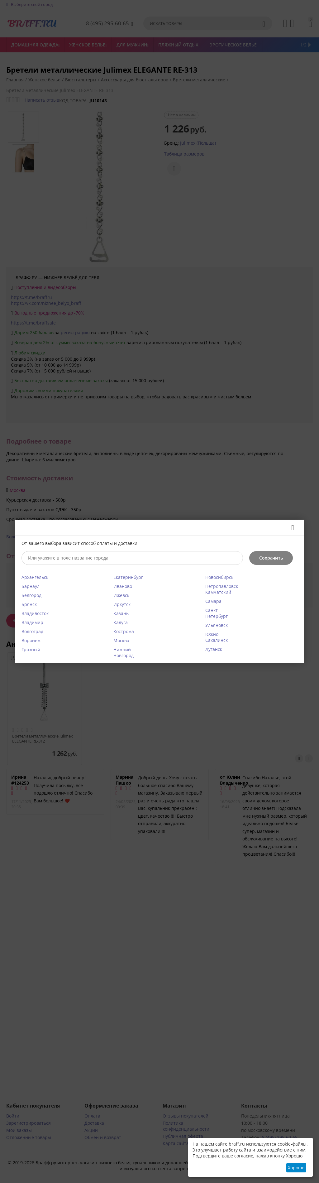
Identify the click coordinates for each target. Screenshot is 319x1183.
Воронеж (30, 640)
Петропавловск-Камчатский (222, 589)
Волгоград (32, 631)
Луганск (213, 649)
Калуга (120, 622)
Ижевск (121, 595)
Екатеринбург (128, 577)
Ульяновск (216, 625)
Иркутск (122, 604)
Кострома (123, 631)
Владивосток (35, 613)
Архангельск (34, 577)
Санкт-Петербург (216, 613)
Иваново (122, 586)
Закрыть (290, 527)
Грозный (30, 649)
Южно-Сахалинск (216, 637)
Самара (213, 601)
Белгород (31, 595)
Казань (121, 613)
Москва (121, 640)
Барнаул (30, 586)
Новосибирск (219, 577)
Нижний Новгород (123, 652)
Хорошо (296, 1168)
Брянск (29, 604)
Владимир (32, 622)
